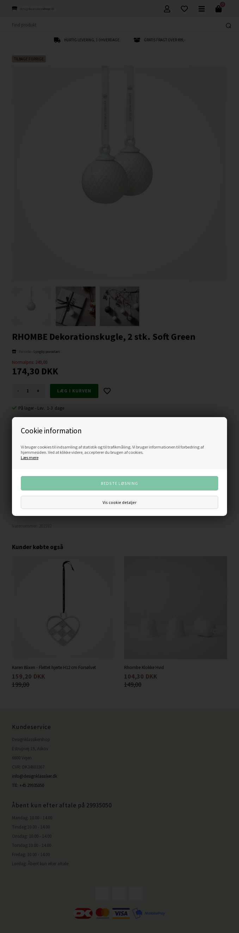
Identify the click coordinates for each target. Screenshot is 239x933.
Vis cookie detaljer (119, 502)
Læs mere (29, 457)
